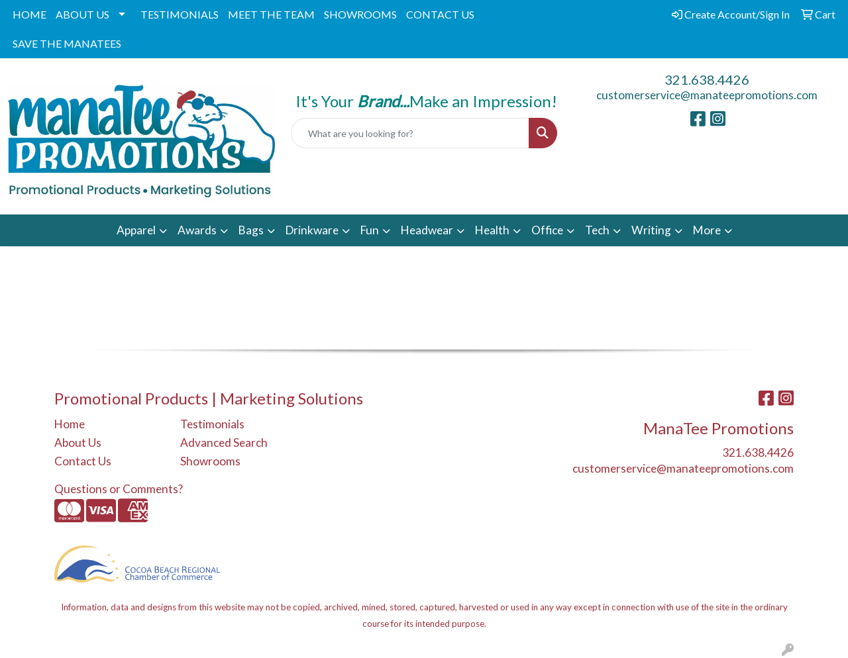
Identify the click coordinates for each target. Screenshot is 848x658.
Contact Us (82, 461)
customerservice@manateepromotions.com (707, 95)
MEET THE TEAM (271, 14)
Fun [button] (369, 230)
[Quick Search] (410, 133)
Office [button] (547, 230)
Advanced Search (224, 442)
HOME (29, 14)
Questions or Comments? (118, 489)
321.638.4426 (706, 79)
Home (69, 424)
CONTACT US (440, 14)
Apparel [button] (136, 230)
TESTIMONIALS (179, 14)
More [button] (707, 230)
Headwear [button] (427, 230)
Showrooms (210, 461)
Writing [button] (651, 230)
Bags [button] (251, 230)
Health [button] (492, 230)
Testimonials (212, 424)
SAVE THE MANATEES (67, 43)
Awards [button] (197, 230)
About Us (77, 442)
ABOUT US (82, 14)
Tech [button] (597, 230)
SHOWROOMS (360, 14)
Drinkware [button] (312, 230)
